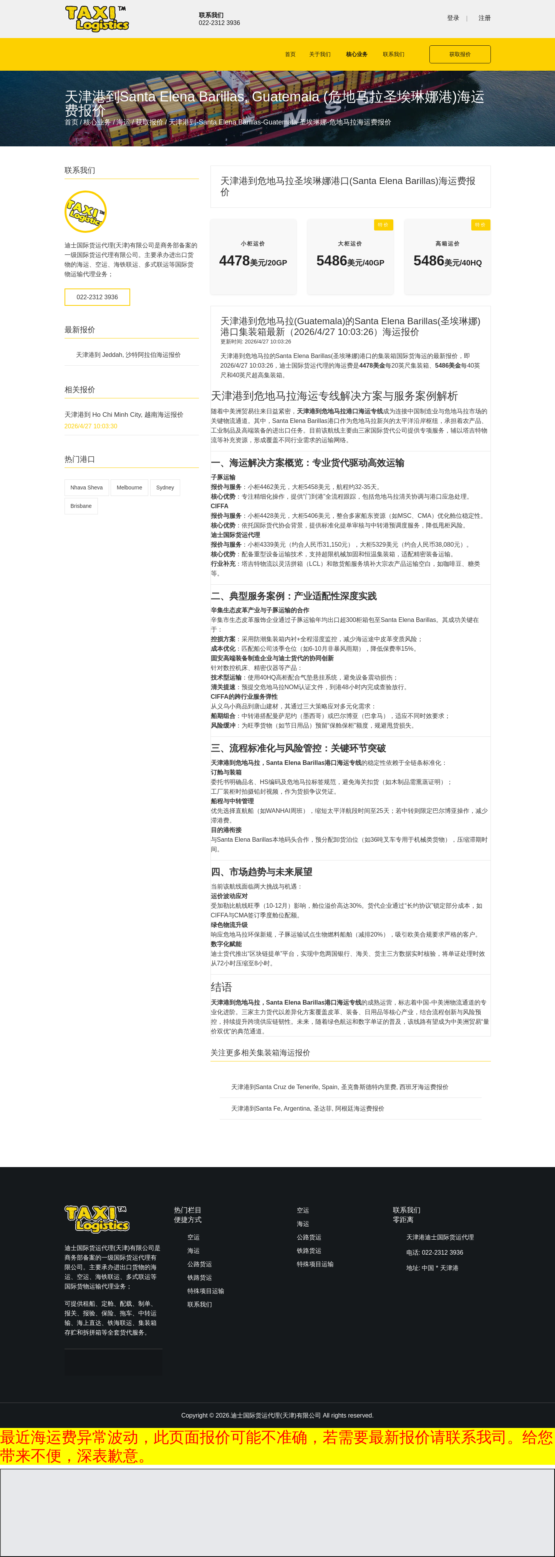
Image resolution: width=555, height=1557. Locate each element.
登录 (453, 18)
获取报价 (460, 54)
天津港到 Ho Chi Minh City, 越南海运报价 (124, 414)
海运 (123, 122)
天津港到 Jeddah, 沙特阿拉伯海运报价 (128, 355)
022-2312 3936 (97, 297)
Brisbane (81, 506)
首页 (290, 54)
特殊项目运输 (205, 1291)
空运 (193, 1237)
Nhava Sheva (87, 487)
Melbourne (129, 487)
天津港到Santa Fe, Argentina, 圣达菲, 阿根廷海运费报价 (307, 1108)
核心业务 (357, 54)
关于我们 (320, 54)
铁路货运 (199, 1277)
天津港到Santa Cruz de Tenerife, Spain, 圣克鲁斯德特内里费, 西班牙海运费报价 (340, 1087)
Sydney (165, 487)
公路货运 (199, 1264)
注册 (485, 18)
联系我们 (393, 54)
